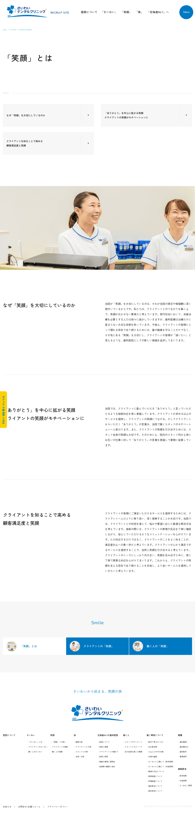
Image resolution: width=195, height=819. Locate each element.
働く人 (126, 735)
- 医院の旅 (78, 742)
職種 (180, 735)
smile (13, 29)
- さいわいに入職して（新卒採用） (160, 761)
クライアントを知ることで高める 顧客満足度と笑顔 (24, 143)
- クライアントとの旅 (82, 746)
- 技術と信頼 (103, 746)
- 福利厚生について (154, 786)
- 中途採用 (182, 780)
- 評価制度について (154, 781)
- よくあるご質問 (185, 785)
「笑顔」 (126, 12)
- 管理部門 (182, 756)
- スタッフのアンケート (133, 742)
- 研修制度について (154, 776)
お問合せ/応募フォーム (29, 806)
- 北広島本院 (152, 746)
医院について (89, 12)
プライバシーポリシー (57, 806)
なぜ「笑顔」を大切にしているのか (25, 115)
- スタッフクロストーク (133, 746)
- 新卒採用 (182, 775)
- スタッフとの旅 (81, 751)
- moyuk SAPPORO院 (155, 751)
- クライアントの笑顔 (59, 746)
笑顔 (52, 735)
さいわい (31, 735)
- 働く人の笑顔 (57, 751)
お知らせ (7, 806)
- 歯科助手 (182, 751)
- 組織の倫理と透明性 (106, 761)
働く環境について (155, 735)
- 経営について (104, 742)
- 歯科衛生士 (183, 746)
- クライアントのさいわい (37, 746)
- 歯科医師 (182, 742)
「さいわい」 (109, 12)
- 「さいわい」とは (34, 742)
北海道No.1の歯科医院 (108, 735)
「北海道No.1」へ (158, 12)
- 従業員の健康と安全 (106, 766)
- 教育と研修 (103, 756)
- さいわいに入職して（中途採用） (160, 766)
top (5, 29)
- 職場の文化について (155, 771)
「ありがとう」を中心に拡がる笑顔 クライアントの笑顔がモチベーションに (126, 115)
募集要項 (182, 768)
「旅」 (139, 12)
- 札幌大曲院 (152, 756)
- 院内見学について (154, 791)
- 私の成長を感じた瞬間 (133, 751)
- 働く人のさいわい (34, 751)
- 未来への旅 (79, 756)
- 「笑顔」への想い (58, 742)
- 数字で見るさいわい (155, 742)
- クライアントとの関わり (108, 751)
